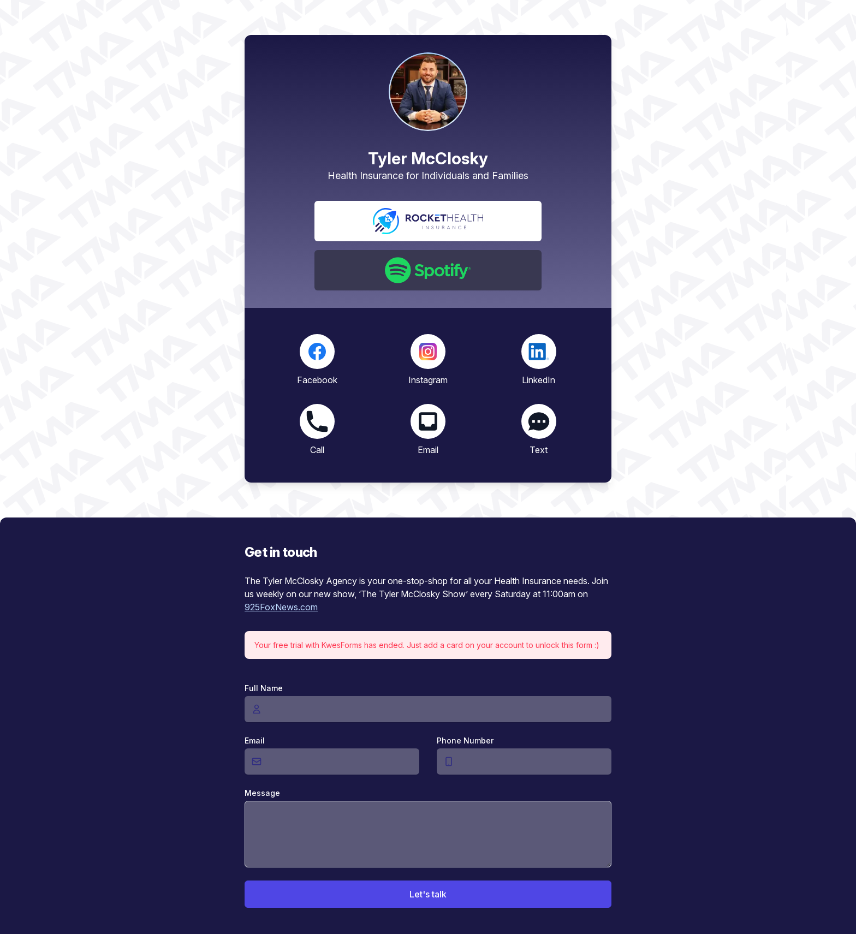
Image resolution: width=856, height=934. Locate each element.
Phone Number (465, 740)
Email (255, 740)
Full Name (264, 688)
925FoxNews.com (281, 607)
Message (262, 793)
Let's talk (428, 894)
